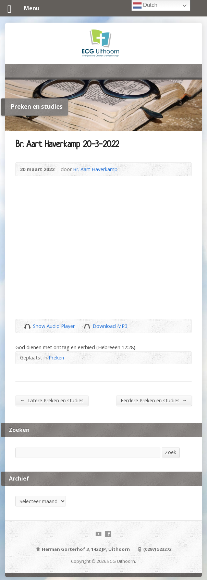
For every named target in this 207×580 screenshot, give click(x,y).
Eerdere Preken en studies (154, 400)
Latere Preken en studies (52, 400)
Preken (56, 357)
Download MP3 (110, 326)
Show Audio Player (27, 326)
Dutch (145, 5)
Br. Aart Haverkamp (95, 169)
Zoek (170, 452)
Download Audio (87, 326)
